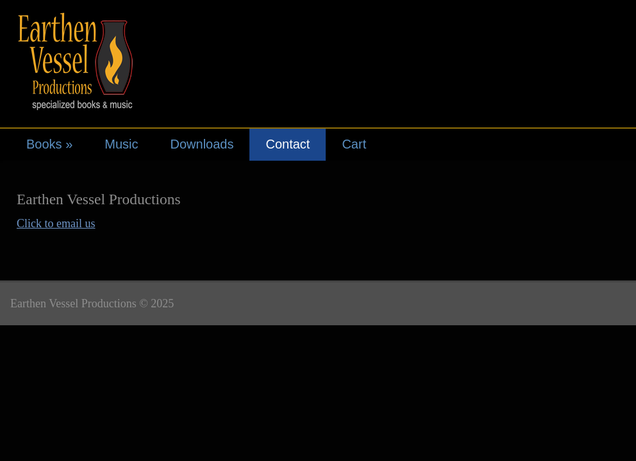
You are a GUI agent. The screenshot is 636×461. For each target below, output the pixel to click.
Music (121, 144)
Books (49, 144)
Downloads (202, 144)
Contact (287, 144)
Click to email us (56, 223)
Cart (354, 144)
